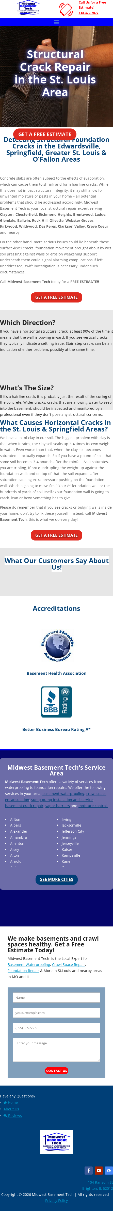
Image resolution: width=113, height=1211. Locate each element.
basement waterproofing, (63, 793)
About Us (11, 1109)
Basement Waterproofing (29, 964)
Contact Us (56, 1070)
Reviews (13, 1115)
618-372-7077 (89, 13)
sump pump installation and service (62, 799)
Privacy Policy (56, 1200)
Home (11, 1102)
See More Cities (56, 879)
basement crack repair (24, 805)
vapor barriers (57, 805)
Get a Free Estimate (44, 134)
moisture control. (93, 805)
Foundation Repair (23, 970)
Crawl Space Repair (68, 964)
